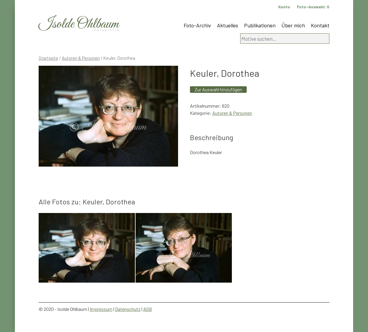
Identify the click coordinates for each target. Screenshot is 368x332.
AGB (147, 309)
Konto (284, 6)
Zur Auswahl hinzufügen (218, 89)
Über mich (293, 25)
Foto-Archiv (197, 25)
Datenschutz (128, 309)
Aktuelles (227, 25)
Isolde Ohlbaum (79, 24)
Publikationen (260, 25)
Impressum (101, 309)
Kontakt (320, 25)
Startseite (48, 58)
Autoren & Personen (81, 58)
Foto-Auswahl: (313, 6)
